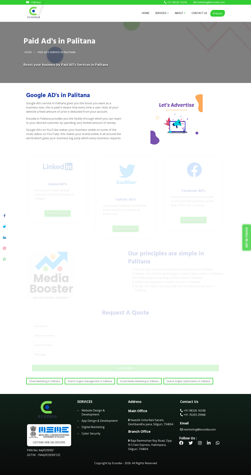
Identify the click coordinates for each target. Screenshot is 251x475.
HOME (145, 13)
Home (28, 52)
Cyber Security (91, 433)
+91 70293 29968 (193, 415)
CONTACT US (199, 13)
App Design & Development (100, 421)
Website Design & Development (93, 412)
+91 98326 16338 (193, 410)
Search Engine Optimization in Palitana (188, 381)
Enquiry (218, 13)
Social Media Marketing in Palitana (139, 381)
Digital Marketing (93, 427)
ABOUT (180, 13)
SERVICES (162, 13)
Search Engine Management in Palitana (90, 381)
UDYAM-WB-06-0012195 (49, 442)
